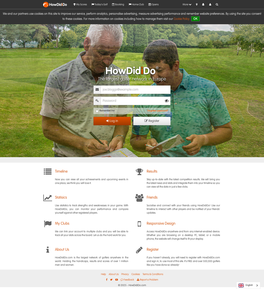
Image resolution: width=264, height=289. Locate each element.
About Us (114, 274)
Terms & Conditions (153, 274)
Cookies (135, 274)
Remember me (105, 111)
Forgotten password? (157, 111)
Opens (153, 4)
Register (151, 121)
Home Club (136, 4)
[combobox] (248, 285)
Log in (112, 121)
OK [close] (195, 18)
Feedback (127, 279)
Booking (118, 4)
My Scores (80, 4)
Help (103, 274)
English (245, 285)
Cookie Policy (181, 19)
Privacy (125, 274)
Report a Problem (147, 279)
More (187, 4)
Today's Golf (99, 4)
